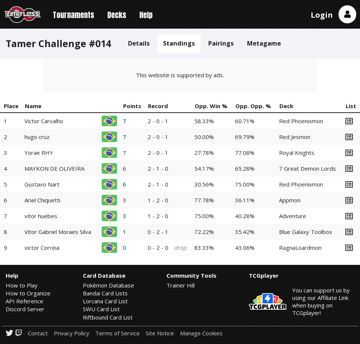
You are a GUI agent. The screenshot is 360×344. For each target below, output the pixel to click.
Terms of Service (117, 333)
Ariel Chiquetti (42, 200)
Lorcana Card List (105, 301)
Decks (116, 15)
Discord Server (25, 309)
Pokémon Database (108, 285)
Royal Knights (296, 152)
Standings (179, 43)
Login (322, 15)
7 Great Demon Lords (307, 168)
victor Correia (41, 247)
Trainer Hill (180, 285)
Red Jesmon (294, 137)
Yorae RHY (38, 152)
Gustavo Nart (41, 184)
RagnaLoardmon (300, 247)
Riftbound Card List (108, 317)
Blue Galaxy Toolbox (305, 231)
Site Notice (160, 333)
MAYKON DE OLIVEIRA (54, 168)
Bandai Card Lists (105, 293)
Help (146, 15)
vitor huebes (40, 216)
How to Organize (28, 293)
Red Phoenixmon (301, 121)
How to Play (22, 285)
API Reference (24, 301)
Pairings (221, 43)
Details (139, 43)
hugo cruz (37, 137)
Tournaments (73, 15)
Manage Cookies (201, 333)
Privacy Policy (71, 333)
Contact (38, 333)
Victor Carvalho (43, 121)
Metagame (264, 43)
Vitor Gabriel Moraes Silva (57, 231)
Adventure (292, 216)
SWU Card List (101, 309)
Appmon (290, 200)
